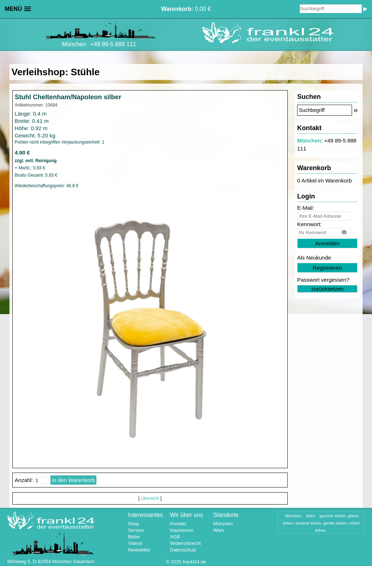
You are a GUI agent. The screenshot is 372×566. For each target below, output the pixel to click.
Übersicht (150, 498)
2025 (176, 562)
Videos (135, 543)
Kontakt (178, 523)
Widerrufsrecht (185, 543)
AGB (175, 536)
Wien (218, 530)
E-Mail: (305, 208)
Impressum (181, 530)
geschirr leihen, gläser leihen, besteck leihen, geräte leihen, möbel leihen (321, 523)
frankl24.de (194, 562)
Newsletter (139, 550)
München (309, 140)
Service (136, 530)
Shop (133, 523)
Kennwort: (309, 224)
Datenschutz (183, 550)
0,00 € (186, 9)
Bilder (134, 536)
